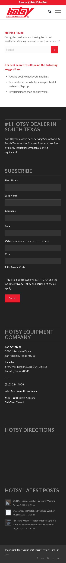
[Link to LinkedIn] (58, 558)
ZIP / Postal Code (15, 267)
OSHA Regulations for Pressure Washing (34, 500)
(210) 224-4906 (37, 2)
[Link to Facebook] (37, 558)
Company (10, 210)
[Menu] (56, 12)
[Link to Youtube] (42, 558)
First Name (11, 180)
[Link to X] (53, 558)
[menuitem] (48, 12)
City (7, 254)
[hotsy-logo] (27, 12)
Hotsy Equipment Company (29, 550)
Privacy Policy (22, 283)
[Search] (48, 12)
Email (8, 226)
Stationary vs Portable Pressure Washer (34, 510)
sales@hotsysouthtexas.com (21, 391)
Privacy (46, 550)
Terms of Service (46, 283)
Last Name (11, 195)
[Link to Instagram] (48, 558)
